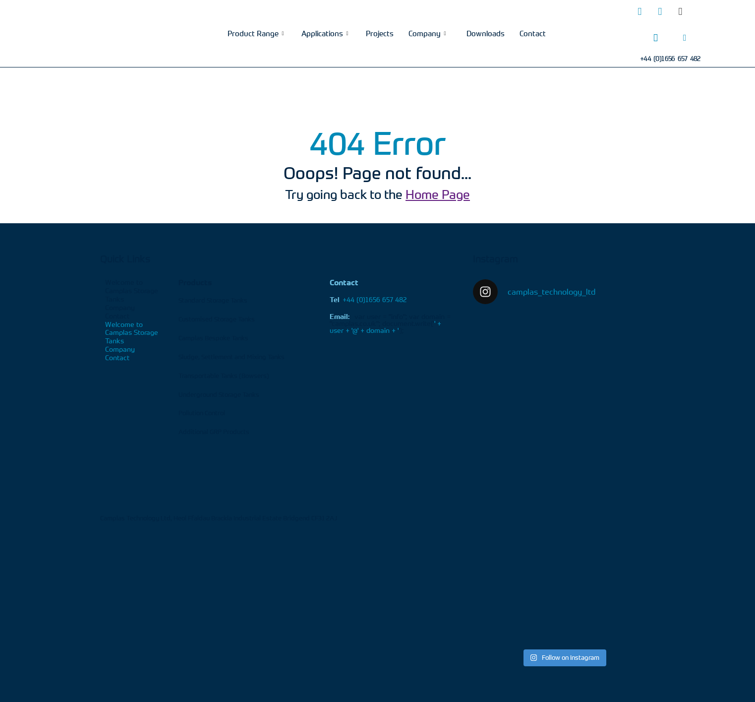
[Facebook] (680, 11)
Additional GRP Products (213, 432)
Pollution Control (201, 413)
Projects (380, 33)
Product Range (256, 33)
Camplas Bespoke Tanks (213, 338)
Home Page (438, 194)
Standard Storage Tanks (212, 300)
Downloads (485, 33)
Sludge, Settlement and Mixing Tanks (231, 357)
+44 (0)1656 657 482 (368, 299)
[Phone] (655, 38)
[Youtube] (700, 11)
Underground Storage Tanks (218, 394)
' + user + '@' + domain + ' (385, 327)
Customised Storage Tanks (216, 319)
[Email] (685, 38)
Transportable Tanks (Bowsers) (223, 376)
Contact (533, 33)
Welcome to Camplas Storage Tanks (131, 290)
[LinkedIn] (659, 11)
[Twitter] (639, 11)
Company (427, 33)
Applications (324, 33)
